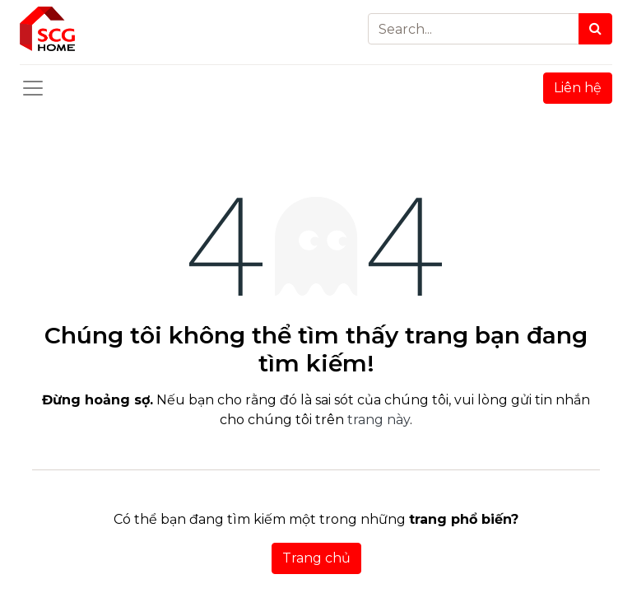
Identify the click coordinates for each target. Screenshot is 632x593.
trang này (378, 419)
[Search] (595, 28)
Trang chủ (316, 558)
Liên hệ (578, 88)
